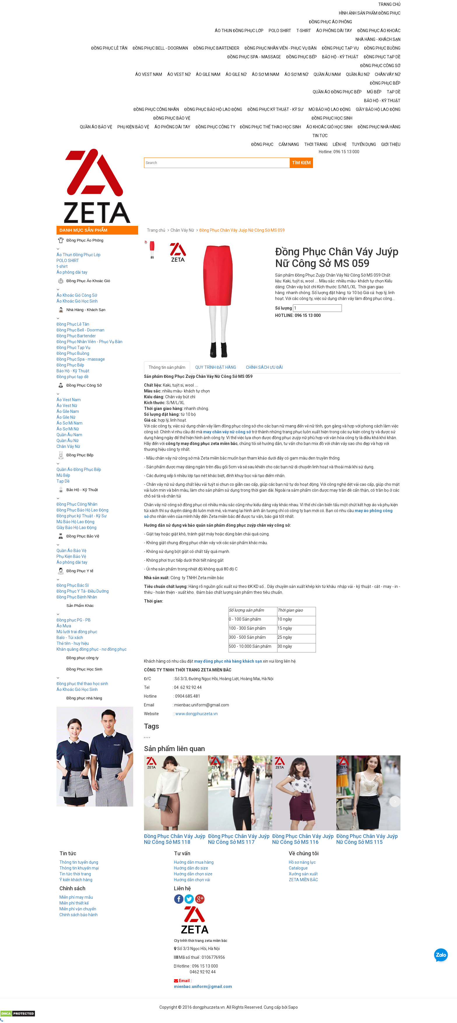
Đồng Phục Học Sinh (84, 669)
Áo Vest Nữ (67, 405)
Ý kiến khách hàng (75, 879)
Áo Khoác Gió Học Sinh (77, 301)
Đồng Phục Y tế (79, 571)
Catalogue (298, 868)
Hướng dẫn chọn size (193, 874)
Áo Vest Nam (69, 399)
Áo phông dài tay (72, 272)
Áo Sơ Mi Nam (69, 423)
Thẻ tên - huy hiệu (73, 643)
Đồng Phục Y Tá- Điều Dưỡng (83, 591)
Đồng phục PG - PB (74, 620)
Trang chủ (156, 230)
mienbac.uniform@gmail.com (203, 986)
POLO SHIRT (68, 260)
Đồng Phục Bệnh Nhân (77, 597)
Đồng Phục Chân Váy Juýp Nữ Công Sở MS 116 (303, 839)
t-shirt (62, 266)
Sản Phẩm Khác (80, 605)
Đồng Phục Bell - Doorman (80, 330)
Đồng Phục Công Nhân (77, 504)
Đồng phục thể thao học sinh (82, 683)
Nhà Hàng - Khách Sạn (85, 310)
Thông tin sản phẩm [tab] (167, 367)
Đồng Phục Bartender (76, 336)
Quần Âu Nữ (68, 440)
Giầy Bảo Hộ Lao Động (76, 527)
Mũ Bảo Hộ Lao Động (75, 521)
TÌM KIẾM (301, 162)
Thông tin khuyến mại (79, 868)
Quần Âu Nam (69, 434)
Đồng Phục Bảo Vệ (82, 536)
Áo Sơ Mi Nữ (68, 429)
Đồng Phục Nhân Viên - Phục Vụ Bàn (89, 341)
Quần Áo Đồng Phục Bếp (79, 469)
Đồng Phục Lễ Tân (73, 324)
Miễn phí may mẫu (76, 897)
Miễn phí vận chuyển (77, 909)
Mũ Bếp (63, 475)
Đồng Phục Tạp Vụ (73, 347)
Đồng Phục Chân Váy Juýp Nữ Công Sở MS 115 (367, 839)
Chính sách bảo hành (78, 914)
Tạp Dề (63, 481)
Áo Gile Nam (68, 411)
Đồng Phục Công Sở (84, 385)
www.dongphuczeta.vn (196, 713)
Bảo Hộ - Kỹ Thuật (73, 371)
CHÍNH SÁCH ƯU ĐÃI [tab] (264, 367)
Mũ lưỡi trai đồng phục (77, 631)
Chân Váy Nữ (68, 446)
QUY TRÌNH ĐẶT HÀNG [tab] (215, 367)
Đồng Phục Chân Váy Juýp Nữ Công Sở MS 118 (175, 839)
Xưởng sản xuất (303, 874)
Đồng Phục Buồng (73, 353)
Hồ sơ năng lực (302, 862)
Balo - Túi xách (70, 637)
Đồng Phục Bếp (70, 365)
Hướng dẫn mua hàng (194, 862)
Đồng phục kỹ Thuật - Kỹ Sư (82, 516)
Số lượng (283, 308)
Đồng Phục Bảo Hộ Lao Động (82, 510)
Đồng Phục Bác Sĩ (73, 585)
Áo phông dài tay (72, 562)
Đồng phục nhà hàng (84, 698)
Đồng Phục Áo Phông (84, 240)
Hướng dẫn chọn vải (192, 879)
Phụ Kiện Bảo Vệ (71, 556)
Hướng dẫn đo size (191, 868)
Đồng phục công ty (82, 658)
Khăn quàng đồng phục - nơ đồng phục (91, 649)
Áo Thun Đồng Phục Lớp (79, 254)
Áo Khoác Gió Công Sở (77, 295)
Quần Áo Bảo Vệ (71, 550)
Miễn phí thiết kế (74, 903)
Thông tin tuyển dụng (78, 862)
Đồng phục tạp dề (72, 376)
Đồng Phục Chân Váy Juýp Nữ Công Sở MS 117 (239, 839)
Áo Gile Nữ (66, 417)
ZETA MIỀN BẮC (303, 879)
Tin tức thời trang (75, 874)
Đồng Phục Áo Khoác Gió (88, 281)
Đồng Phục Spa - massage (81, 359)
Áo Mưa (64, 626)
